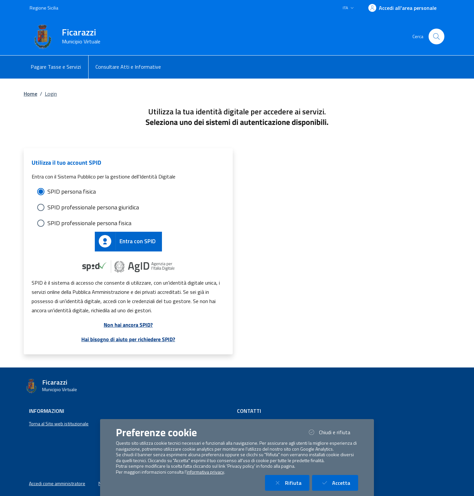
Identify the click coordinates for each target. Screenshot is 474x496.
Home (30, 94)
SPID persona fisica (71, 191)
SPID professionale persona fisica (89, 223)
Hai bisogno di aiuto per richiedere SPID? (128, 339)
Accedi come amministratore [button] (57, 483)
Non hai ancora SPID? (128, 325)
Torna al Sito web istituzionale (59, 423)
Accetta (339, 483)
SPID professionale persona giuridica (93, 207)
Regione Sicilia (44, 7)
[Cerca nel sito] (436, 36)
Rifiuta (291, 483)
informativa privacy (205, 472)
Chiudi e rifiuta (332, 432)
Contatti (249, 411)
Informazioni (46, 411)
